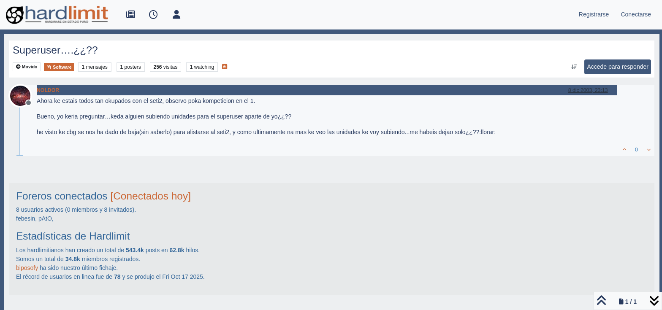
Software (58, 67)
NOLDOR (48, 90)
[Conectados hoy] (150, 196)
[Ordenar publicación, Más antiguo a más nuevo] (574, 67)
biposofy (27, 267)
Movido (27, 67)
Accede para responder (617, 66)
